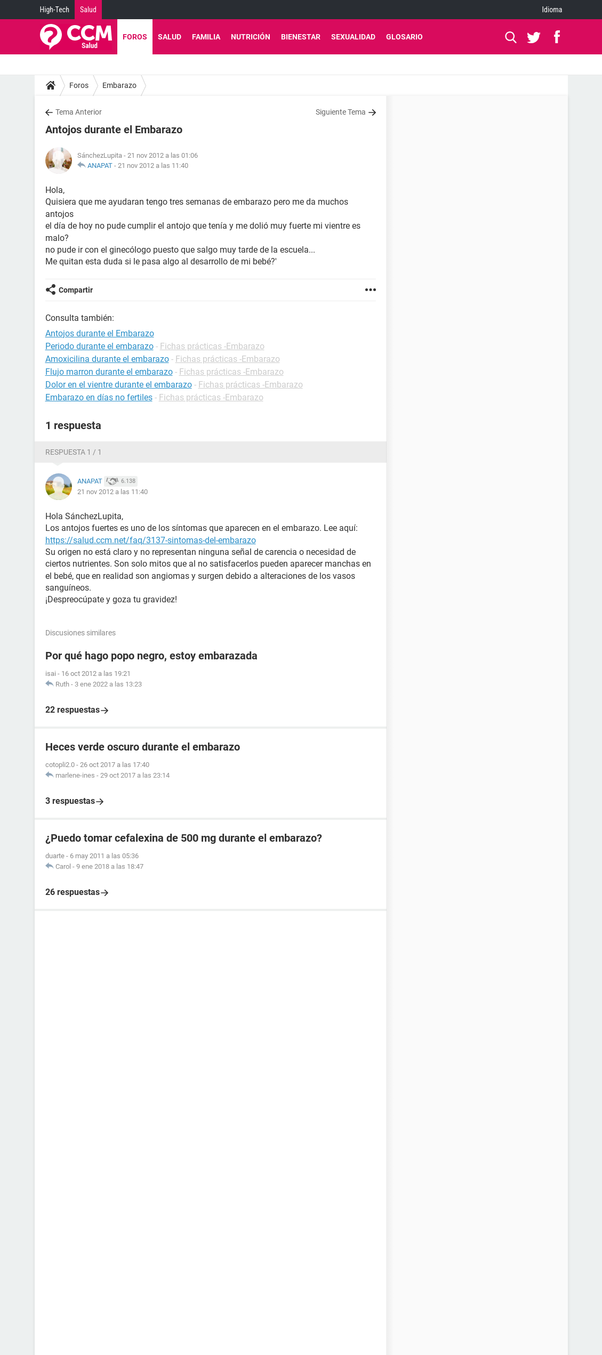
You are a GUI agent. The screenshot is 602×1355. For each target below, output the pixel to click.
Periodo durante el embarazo (99, 346)
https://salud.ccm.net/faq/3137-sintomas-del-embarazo (150, 540)
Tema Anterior (78, 112)
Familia (206, 37)
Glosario (404, 37)
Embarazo (119, 85)
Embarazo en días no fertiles (98, 397)
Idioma (552, 9)
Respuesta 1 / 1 (73, 452)
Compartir (76, 290)
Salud (88, 9)
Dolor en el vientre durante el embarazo (118, 385)
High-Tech (54, 9)
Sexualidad (353, 37)
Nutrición (250, 37)
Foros (135, 37)
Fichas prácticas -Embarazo (212, 346)
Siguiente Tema (341, 112)
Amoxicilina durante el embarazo (107, 359)
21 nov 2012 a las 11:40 (153, 166)
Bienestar (300, 37)
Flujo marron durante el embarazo (109, 372)
